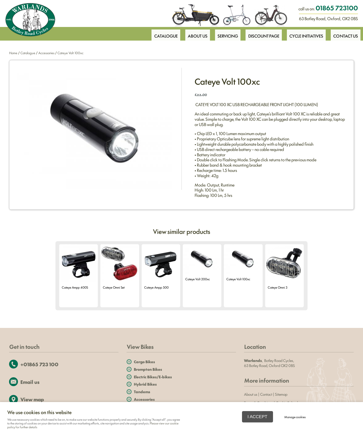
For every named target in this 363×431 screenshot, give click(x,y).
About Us (193, 33)
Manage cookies (295, 417)
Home (13, 52)
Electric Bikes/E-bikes (153, 376)
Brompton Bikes (148, 369)
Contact (266, 394)
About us (250, 394)
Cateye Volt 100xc (70, 52)
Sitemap (281, 394)
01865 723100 (337, 7)
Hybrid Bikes (145, 384)
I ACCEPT (257, 416)
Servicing (225, 33)
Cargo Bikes (144, 361)
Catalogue (161, 33)
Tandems (142, 391)
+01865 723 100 (39, 364)
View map (32, 399)
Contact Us (345, 33)
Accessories (46, 52)
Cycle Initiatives (305, 33)
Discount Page (262, 33)
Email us (30, 381)
